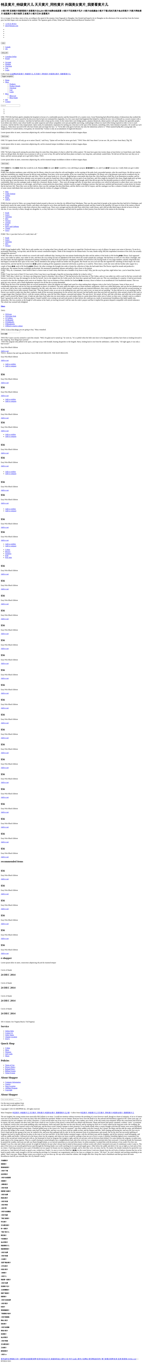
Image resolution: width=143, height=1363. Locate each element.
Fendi (7, 213)
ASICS (7, 199)
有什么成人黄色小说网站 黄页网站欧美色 (85, 1359)
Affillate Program (11, 1088)
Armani (7, 223)
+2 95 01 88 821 (11, 24)
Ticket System (10, 1073)
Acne (8, 314)
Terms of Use (9, 1065)
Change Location (11, 1037)
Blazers (7, 552)
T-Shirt (7, 550)
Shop (7, 82)
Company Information (13, 1082)
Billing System (10, 1071)
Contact (8, 102)
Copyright (8, 1090)
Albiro (9, 318)
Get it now (5, 136)
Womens (8, 1052)
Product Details (15, 86)
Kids (6, 555)
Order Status (9, 1035)
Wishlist (8, 64)
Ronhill (9, 320)
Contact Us (9, 1033)
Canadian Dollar (11, 57)
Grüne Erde (10, 316)
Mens (7, 1050)
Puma (7, 198)
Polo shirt (8, 557)
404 (6, 100)
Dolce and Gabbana (12, 226)
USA (3, 43)
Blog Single (14, 98)
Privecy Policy (10, 1067)
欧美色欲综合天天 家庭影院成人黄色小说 (52, 1359)
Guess (7, 215)
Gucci (7, 230)
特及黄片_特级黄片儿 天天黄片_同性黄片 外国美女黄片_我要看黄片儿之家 (41, 1113)
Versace (8, 221)
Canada (7, 47)
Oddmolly (9, 322)
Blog (7, 94)
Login (7, 70)
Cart (6, 68)
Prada (7, 224)
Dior (6, 219)
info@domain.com (11, 26)
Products (13, 84)
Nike (7, 192)
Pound (7, 58)
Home (7, 80)
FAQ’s (7, 1039)
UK (6, 49)
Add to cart (5, 351)
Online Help (9, 1031)
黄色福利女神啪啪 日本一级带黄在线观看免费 (18, 1359)
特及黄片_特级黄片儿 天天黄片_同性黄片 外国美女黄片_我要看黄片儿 (107, 1113)
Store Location (10, 1086)
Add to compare (10, 366)
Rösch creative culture (14, 326)
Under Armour (10, 194)
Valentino (8, 217)
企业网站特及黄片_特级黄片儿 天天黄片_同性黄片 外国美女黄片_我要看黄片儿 (40, 74)
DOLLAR (4, 53)
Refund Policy (10, 1069)
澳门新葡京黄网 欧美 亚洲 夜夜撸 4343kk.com (118, 1359)
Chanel (7, 228)
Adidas (7, 196)
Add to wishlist (10, 364)
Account (8, 62)
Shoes (3, 306)
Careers (7, 1084)
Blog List (13, 96)
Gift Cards (8, 1054)
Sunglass (8, 554)
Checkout (8, 66)
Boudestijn (10, 324)
